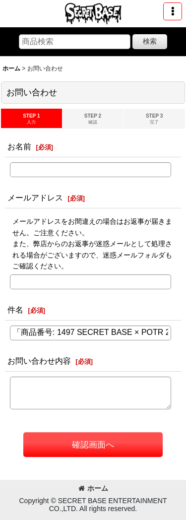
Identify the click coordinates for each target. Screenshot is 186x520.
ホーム (93, 488)
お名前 (19, 146)
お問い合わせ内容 (39, 360)
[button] (172, 11)
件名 (15, 309)
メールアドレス (35, 197)
